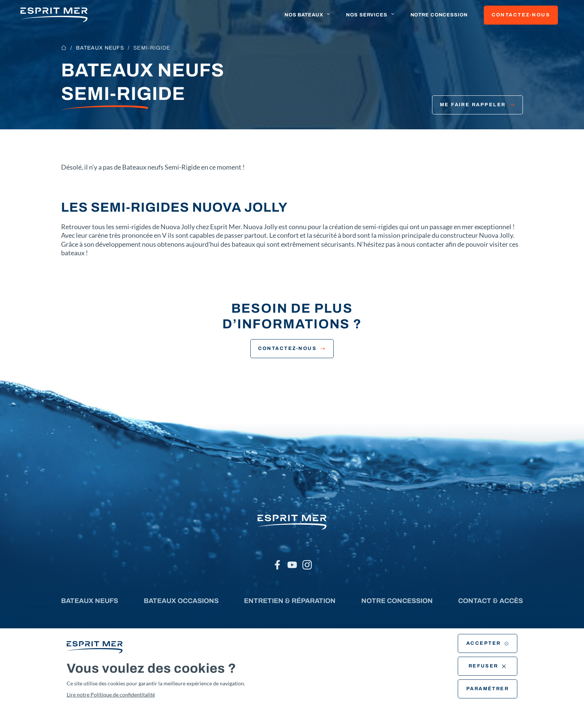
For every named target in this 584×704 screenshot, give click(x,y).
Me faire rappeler (477, 104)
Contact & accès (490, 600)
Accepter (487, 643)
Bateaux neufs (100, 48)
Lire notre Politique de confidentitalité (111, 694)
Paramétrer (487, 688)
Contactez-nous (521, 15)
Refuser (488, 666)
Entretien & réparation (290, 600)
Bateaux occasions (181, 600)
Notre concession (439, 15)
